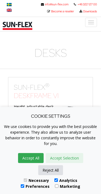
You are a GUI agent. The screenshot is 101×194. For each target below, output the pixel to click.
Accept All (30, 158)
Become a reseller (60, 11)
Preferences (35, 186)
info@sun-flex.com (54, 4)
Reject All (51, 170)
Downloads (88, 11)
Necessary (36, 180)
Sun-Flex (25, 26)
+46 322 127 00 (85, 4)
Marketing (67, 186)
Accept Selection (64, 158)
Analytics (65, 180)
